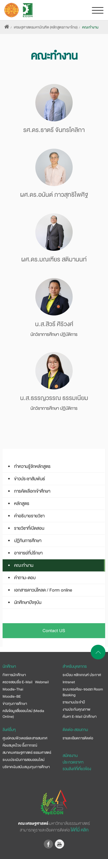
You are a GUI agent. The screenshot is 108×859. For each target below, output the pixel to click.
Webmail (42, 682)
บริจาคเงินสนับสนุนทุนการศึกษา (26, 767)
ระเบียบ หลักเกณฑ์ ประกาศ (82, 675)
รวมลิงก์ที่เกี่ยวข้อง (77, 768)
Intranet (69, 682)
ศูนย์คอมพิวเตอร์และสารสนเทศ (25, 738)
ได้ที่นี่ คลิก (79, 830)
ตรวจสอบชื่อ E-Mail (17, 682)
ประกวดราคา (73, 762)
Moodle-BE (12, 696)
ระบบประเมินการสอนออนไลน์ (24, 760)
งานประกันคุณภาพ (76, 709)
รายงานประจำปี (74, 702)
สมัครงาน (70, 755)
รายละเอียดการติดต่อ (78, 738)
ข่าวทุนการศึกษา (15, 704)
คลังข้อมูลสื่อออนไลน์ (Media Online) (23, 714)
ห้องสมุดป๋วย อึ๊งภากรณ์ (20, 745)
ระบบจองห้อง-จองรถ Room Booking (83, 692)
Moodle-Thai (13, 689)
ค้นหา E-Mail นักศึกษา (80, 716)
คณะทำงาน (90, 27)
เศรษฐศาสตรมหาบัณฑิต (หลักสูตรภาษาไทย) (46, 27)
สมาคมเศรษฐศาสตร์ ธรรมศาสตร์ (27, 752)
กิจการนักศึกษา (14, 675)
